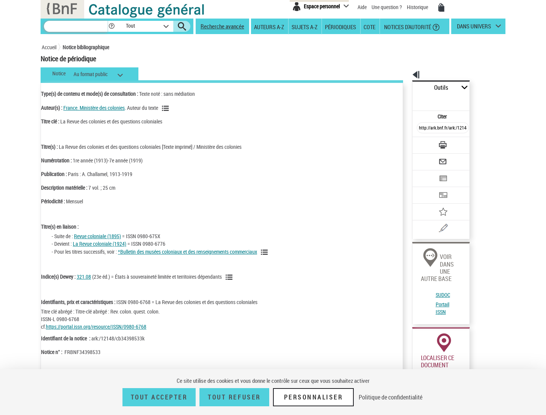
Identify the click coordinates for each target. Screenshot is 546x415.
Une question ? (387, 7)
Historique (418, 7)
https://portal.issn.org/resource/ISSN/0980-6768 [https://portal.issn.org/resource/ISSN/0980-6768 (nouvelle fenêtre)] (96, 326)
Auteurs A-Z (269, 26)
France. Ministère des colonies (94, 107)
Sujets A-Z (304, 26)
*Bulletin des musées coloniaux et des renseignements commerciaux (187, 251)
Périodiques (340, 26)
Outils (404, 88)
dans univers (474, 28)
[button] (111, 26)
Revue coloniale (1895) (97, 236)
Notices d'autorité (407, 26)
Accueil (49, 47)
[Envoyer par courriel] (421, 143)
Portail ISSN (422, 259)
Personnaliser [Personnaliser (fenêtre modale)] (313, 397)
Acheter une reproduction (471, 344)
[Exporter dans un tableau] (427, 157)
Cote (369, 26)
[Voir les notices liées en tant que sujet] (230, 277)
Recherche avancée (222, 26)
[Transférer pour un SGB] (425, 172)
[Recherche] (76, 26)
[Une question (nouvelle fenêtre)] (436, 202)
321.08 (84, 276)
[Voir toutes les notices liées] (265, 252)
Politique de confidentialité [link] (390, 397)
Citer (410, 99)
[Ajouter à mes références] (426, 187)
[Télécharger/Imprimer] (423, 128)
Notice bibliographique (86, 47)
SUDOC (417, 250)
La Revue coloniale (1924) (99, 243)
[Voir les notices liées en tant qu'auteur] (166, 108)
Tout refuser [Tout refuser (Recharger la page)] (234, 397)
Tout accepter (159, 397)
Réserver (418, 344)
